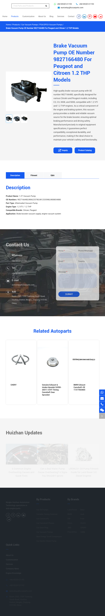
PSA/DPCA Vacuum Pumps (50, 25)
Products (14, 16)
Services (60, 16)
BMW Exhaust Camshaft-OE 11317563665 (79, 387)
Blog (51, 16)
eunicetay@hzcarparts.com (72, 7)
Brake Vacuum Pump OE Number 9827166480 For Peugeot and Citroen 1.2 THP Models (42, 28)
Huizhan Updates (24, 434)
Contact (71, 16)
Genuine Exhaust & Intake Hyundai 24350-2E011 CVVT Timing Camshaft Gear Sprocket (51, 390)
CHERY (13, 385)
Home (4, 16)
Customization (28, 16)
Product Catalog (85, 150)
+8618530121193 (64, 4)
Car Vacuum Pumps (29, 25)
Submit (69, 295)
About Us (42, 16)
